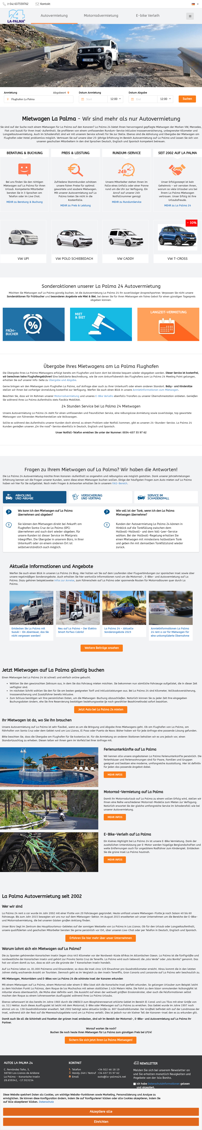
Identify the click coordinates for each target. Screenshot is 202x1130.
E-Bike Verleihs (104, 396)
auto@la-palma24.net (112, 1076)
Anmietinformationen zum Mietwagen (155, 389)
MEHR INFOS (115, 774)
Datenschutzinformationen (164, 1083)
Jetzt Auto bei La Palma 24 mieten (100, 709)
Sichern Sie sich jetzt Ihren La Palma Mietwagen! (100, 1040)
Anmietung (10, 92)
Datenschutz (46, 1101)
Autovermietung (54, 15)
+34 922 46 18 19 (108, 1069)
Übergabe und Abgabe (62, 380)
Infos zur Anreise (64, 580)
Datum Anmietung (90, 92)
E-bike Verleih (148, 15)
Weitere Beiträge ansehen (102, 648)
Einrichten (101, 1122)
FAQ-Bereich (119, 483)
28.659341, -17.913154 (18, 1080)
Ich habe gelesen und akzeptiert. (163, 1085)
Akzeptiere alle (101, 1111)
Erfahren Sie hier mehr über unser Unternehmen (100, 938)
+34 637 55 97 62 (108, 1073)
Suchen (187, 99)
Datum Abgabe (138, 92)
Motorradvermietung (101, 15)
